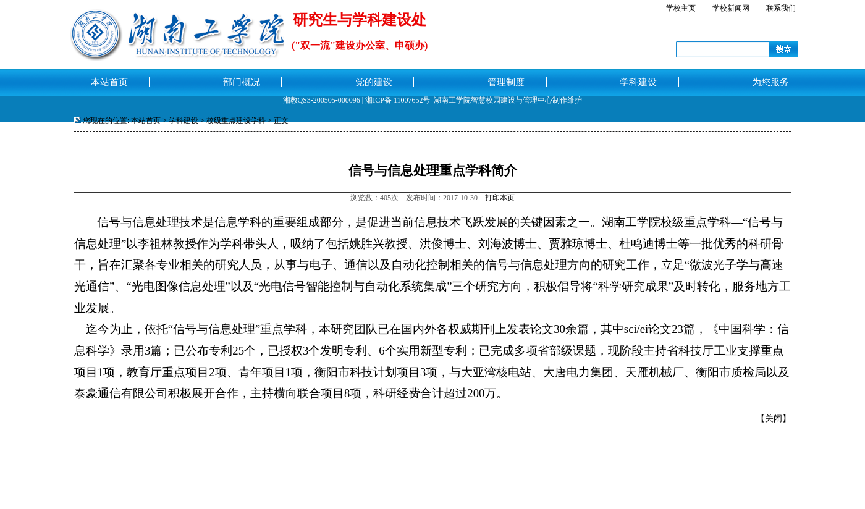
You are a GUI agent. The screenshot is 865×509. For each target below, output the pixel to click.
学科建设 (183, 120)
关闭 (773, 418)
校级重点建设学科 (236, 120)
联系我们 (781, 8)
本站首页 (146, 120)
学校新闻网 (730, 8)
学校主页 (681, 8)
